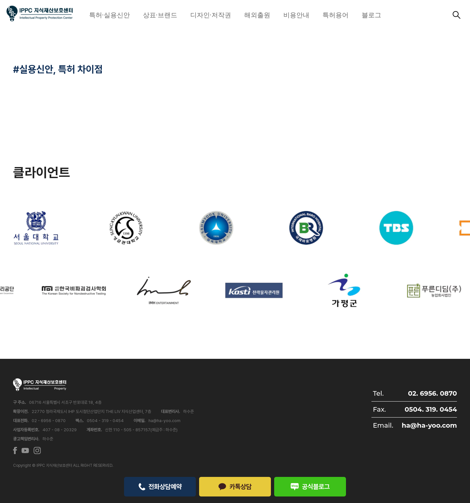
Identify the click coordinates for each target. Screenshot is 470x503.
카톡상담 (235, 487)
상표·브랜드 (160, 15)
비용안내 (296, 15)
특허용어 (335, 15)
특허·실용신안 (109, 15)
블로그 (371, 15)
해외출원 (257, 15)
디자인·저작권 (210, 15)
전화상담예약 (160, 487)
